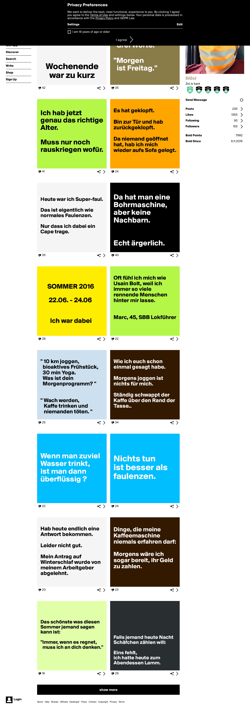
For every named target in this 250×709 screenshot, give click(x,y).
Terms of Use (99, 15)
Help (47, 702)
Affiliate (64, 702)
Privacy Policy (104, 18)
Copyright (103, 702)
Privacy (113, 702)
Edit (180, 24)
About (40, 702)
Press (84, 702)
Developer (74, 702)
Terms (122, 702)
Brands (54, 702)
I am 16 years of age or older (91, 32)
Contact (92, 702)
